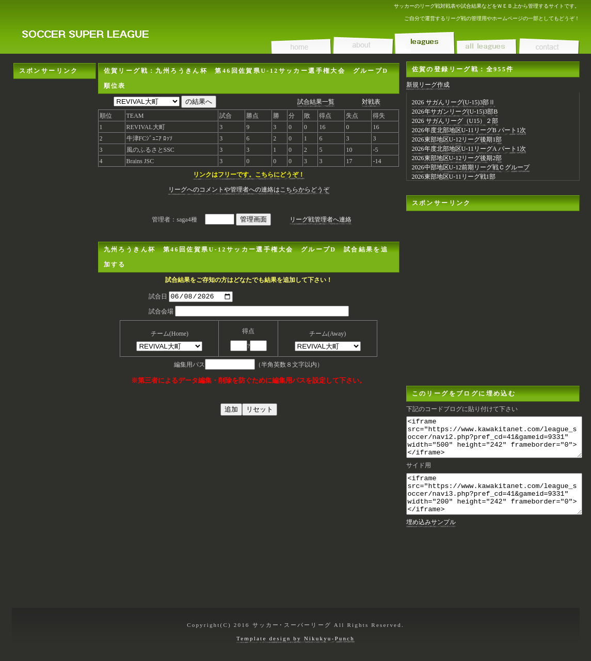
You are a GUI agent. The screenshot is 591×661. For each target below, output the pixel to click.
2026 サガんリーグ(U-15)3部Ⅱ (454, 102)
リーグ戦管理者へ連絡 (321, 219)
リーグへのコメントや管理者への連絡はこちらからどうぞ (248, 189)
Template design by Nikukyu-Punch (295, 638)
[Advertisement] (54, 234)
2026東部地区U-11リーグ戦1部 (454, 176)
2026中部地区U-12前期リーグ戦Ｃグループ (471, 167)
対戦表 (371, 101)
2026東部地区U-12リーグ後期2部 (457, 158)
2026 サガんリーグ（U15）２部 (455, 120)
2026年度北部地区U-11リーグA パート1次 (469, 148)
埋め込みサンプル (431, 537)
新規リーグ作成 (428, 84)
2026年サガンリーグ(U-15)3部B (455, 111)
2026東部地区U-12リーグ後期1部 (457, 139)
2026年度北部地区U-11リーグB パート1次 (469, 130)
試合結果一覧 (315, 101)
